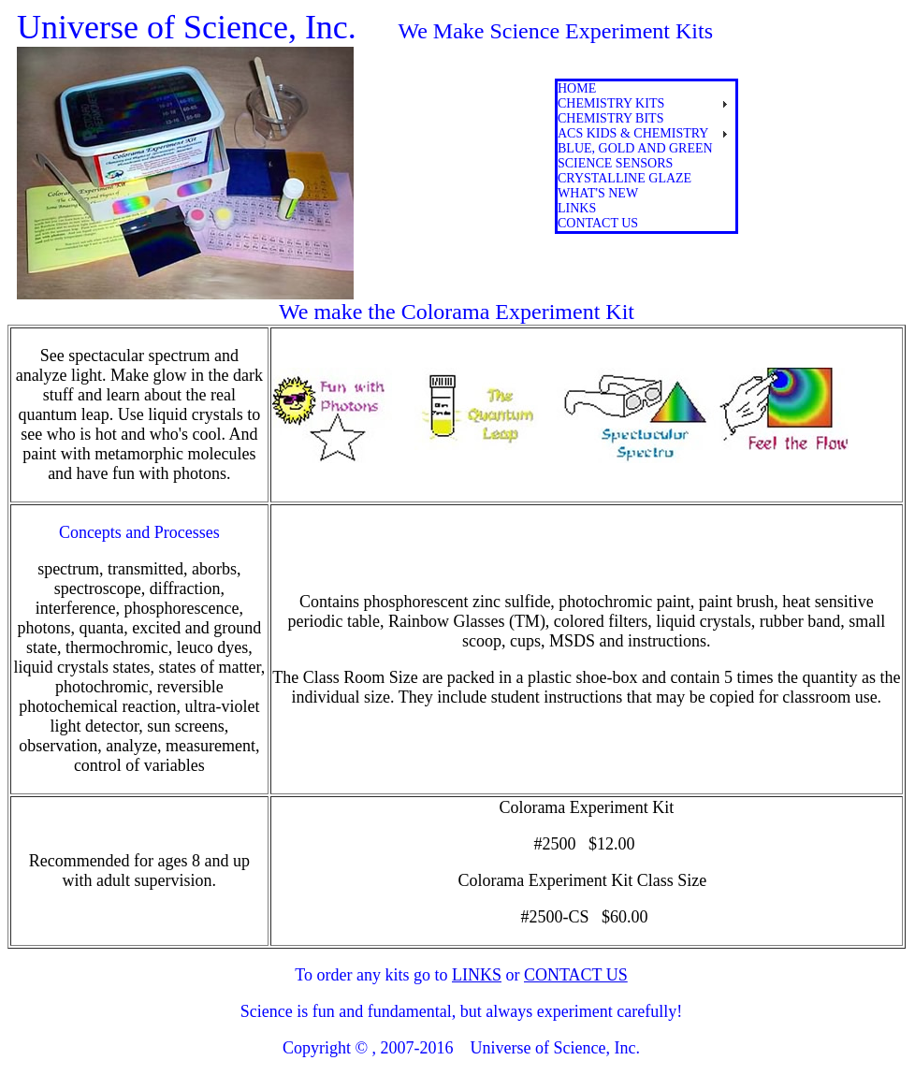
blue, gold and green (635, 148)
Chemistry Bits (610, 118)
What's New (598, 193)
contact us (598, 223)
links (577, 208)
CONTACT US (576, 975)
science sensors (615, 163)
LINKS (476, 975)
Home (577, 88)
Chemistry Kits (611, 103)
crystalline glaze (624, 178)
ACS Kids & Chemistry (633, 133)
